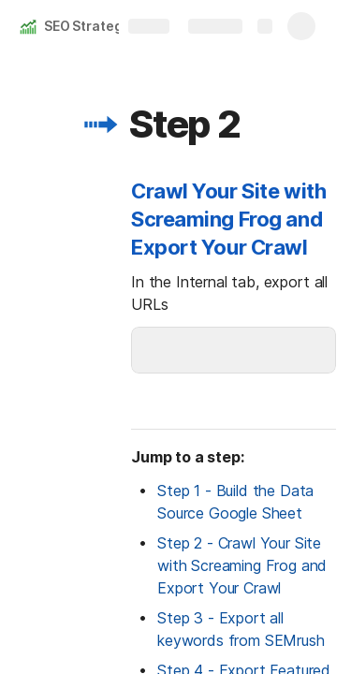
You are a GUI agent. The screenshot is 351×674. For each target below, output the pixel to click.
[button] (100, 124)
